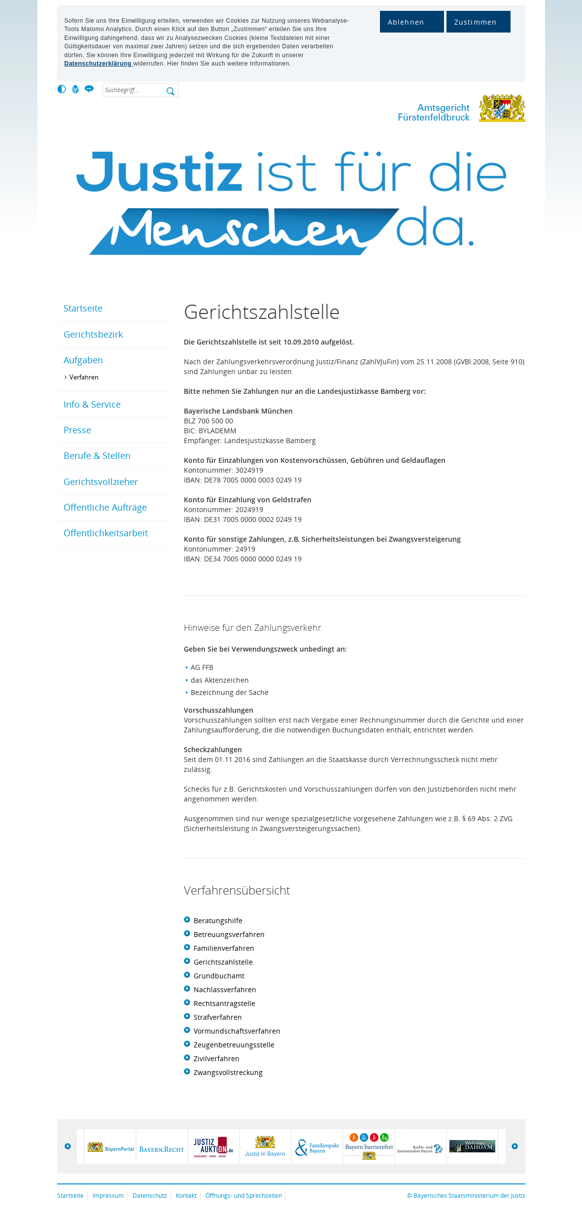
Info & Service (92, 404)
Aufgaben (83, 360)
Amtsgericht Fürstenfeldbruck (439, 110)
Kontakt (186, 1195)
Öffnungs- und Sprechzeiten (243, 1195)
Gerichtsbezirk (93, 334)
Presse (77, 430)
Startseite (83, 308)
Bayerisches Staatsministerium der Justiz (469, 1195)
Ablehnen (406, 22)
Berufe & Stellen (97, 455)
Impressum (108, 1195)
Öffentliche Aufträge (105, 507)
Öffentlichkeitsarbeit (106, 533)
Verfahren (84, 377)
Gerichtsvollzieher (101, 481)
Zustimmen (475, 22)
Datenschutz (150, 1195)
